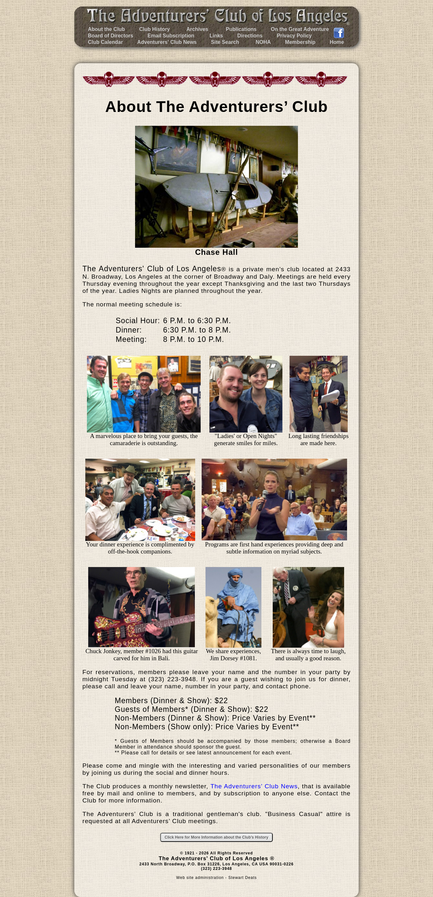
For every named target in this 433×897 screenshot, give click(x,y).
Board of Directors (110, 35)
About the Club (106, 29)
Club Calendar (105, 42)
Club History (154, 29)
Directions (249, 35)
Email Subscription (170, 35)
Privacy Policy (294, 35)
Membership (300, 42)
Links (216, 35)
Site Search (225, 42)
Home (337, 42)
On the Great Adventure (300, 29)
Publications (240, 29)
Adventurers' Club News (166, 42)
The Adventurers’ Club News (254, 786)
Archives (196, 29)
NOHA (263, 42)
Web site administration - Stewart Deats (216, 877)
